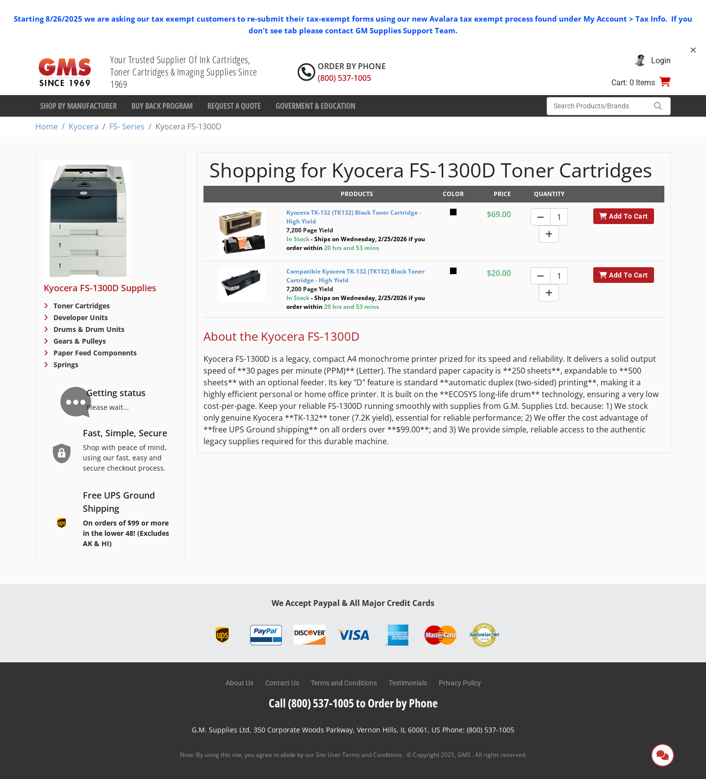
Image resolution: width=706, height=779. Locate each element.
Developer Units (79, 317)
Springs (64, 364)
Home (46, 126)
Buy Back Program (162, 106)
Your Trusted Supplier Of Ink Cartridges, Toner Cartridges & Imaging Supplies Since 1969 (183, 72)
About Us (239, 683)
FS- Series (127, 126)
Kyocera (84, 126)
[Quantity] (559, 217)
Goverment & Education (315, 106)
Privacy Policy (460, 683)
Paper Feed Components (94, 352)
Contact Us (282, 683)
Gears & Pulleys (78, 341)
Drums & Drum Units (88, 329)
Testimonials (408, 683)
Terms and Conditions (344, 683)
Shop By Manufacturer (78, 106)
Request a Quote (234, 106)
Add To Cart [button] (623, 216)
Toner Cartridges (80, 305)
